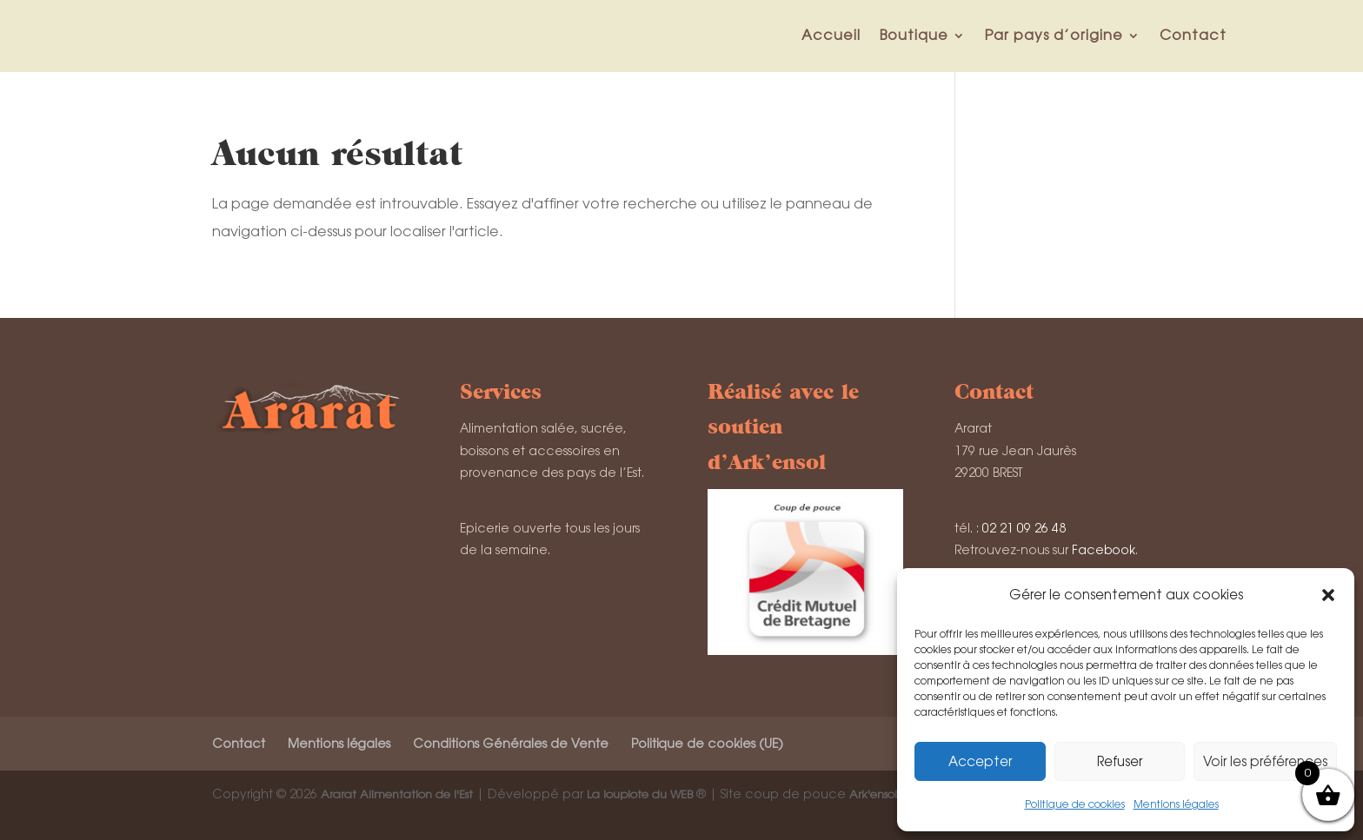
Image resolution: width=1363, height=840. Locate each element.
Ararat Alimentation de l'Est (397, 794)
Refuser (1119, 761)
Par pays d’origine (1054, 35)
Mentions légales (1176, 804)
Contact (1193, 35)
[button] (1328, 595)
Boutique (914, 35)
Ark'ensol (873, 794)
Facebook (1103, 550)
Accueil (831, 35)
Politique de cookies (1075, 804)
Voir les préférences (1265, 761)
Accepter (980, 761)
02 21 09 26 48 (1024, 528)
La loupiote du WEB (640, 794)
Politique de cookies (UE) (707, 744)
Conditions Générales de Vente (510, 744)
